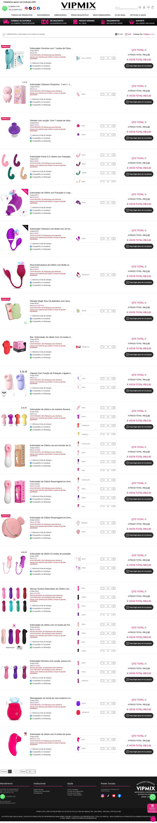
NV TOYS (37, 739)
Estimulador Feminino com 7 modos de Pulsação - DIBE (55, 48)
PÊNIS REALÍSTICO (80, 15)
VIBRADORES (60, 15)
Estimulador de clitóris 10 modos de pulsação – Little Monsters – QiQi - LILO (64, 554)
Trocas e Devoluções (74, 795)
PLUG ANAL (120, 15)
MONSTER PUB (39, 305)
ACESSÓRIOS (43, 15)
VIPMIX (36, 161)
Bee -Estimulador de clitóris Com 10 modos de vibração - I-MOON (59, 337)
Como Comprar (72, 789)
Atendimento (38, 793)
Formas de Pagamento (75, 791)
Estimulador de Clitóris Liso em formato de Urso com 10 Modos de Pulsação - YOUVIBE (69, 445)
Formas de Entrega (74, 793)
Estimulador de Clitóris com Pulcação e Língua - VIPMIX (55, 193)
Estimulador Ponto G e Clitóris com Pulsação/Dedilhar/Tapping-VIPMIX (61, 157)
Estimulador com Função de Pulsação (31, 34)
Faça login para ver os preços (139, 66)
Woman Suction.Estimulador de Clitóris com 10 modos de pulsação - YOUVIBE (65, 589)
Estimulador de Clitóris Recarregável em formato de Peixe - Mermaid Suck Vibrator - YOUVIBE (72, 518)
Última (23, 771)
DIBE (35, 53)
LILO (35, 89)
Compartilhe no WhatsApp (40, 69)
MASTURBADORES (101, 15)
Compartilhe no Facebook (40, 66)
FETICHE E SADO (138, 15)
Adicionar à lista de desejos (40, 63)
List (128, 34)
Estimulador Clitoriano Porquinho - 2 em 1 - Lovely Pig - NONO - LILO (61, 84)
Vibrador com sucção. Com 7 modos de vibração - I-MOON (56, 120)
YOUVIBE (37, 450)
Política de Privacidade (42, 791)
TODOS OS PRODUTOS (21, 15)
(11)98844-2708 (11, 8)
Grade (119, 34)
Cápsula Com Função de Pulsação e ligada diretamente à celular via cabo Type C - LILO (69, 373)
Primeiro (4, 771)
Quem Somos (38, 789)
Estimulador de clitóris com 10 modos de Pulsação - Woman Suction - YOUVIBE (66, 625)
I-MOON (36, 125)
